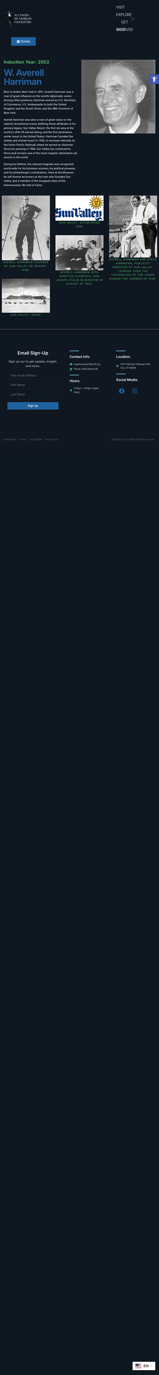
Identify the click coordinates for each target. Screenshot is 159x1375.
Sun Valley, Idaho (26, 314)
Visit (120, 7)
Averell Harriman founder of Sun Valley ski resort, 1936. (25, 266)
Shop (121, 29)
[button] (154, 79)
